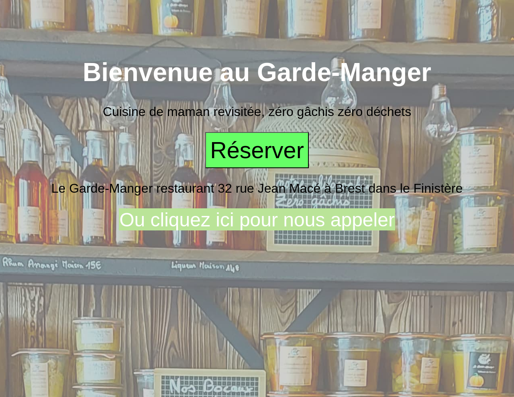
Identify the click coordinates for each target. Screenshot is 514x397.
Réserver (257, 150)
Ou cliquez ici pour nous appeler (257, 219)
